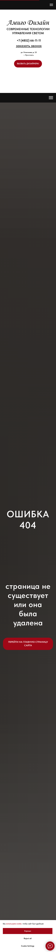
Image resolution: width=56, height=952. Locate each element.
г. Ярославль (29, 55)
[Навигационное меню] (51, 5)
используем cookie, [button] (14, 924)
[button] (29, 45)
